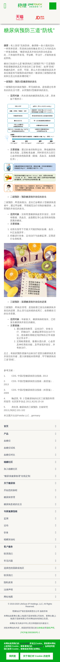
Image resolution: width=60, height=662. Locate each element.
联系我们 (8, 553)
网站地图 (8, 596)
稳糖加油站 (9, 539)
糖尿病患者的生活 (13, 504)
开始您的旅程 (10, 490)
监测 (6, 518)
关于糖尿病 (9, 483)
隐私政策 (8, 582)
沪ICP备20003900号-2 (30, 632)
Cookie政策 (24, 645)
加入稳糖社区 (10, 469)
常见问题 (8, 560)
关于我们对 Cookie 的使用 (36, 657)
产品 (6, 433)
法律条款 (40, 628)
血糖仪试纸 (9, 447)
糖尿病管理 (9, 497)
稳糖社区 (8, 462)
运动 (6, 525)
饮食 (6, 532)
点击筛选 (52, 6)
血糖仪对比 (9, 454)
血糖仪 (7, 440)
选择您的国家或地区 (14, 568)
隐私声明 (50, 628)
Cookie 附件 (37, 648)
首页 (6, 426)
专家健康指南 (10, 511)
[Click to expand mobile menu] (7, 6)
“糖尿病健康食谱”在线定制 (17, 476)
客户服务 (8, 546)
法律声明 (8, 589)
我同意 (12, 657)
